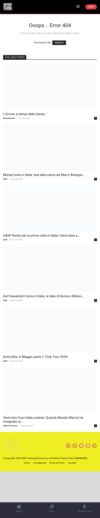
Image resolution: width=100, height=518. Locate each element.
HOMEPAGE (59, 43)
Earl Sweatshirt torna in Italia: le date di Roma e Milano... (43, 296)
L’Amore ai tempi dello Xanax (24, 114)
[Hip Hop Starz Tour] (7, 6)
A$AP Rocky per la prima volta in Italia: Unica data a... (41, 235)
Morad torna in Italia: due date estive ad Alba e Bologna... (44, 175)
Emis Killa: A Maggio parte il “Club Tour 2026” (35, 357)
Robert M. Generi (10, 425)
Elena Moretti (9, 118)
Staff (5, 179)
